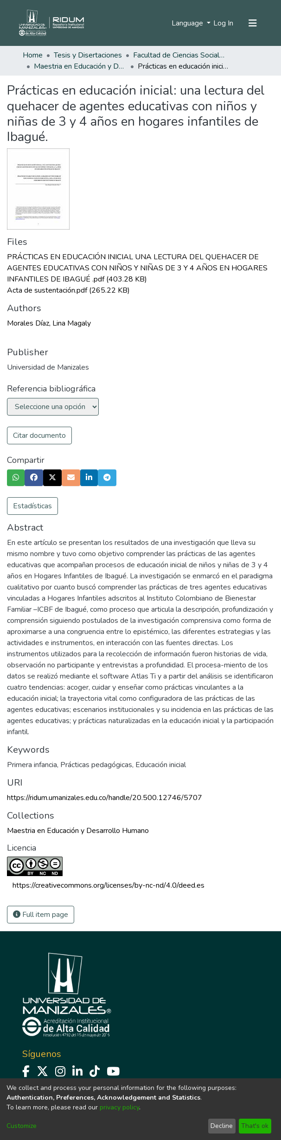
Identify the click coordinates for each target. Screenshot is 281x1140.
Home (33, 55)
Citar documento (39, 435)
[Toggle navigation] (253, 23)
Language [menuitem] (188, 23)
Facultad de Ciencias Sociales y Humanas (179, 55)
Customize (21, 1125)
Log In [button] (223, 23)
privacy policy (119, 1107)
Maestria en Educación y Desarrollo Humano (80, 66)
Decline (222, 1125)
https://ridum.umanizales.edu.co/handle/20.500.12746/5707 (104, 798)
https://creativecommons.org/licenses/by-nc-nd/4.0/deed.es (108, 885)
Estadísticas (32, 506)
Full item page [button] (40, 914)
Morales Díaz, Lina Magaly (49, 323)
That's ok (254, 1125)
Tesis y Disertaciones (88, 55)
